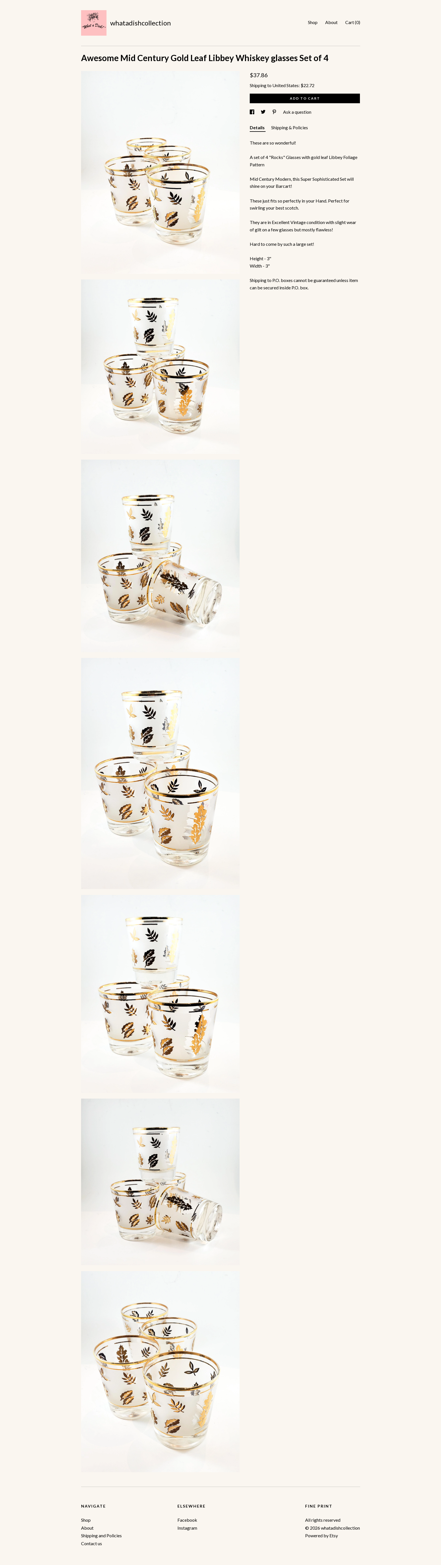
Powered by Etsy (321, 1535)
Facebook (187, 1520)
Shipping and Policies (101, 1535)
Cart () (352, 22)
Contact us (91, 1543)
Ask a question (297, 112)
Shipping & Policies (289, 127)
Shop (313, 22)
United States (285, 85)
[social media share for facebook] (252, 112)
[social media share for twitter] (263, 112)
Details (258, 127)
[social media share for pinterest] (274, 112)
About (331, 22)
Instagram (187, 1527)
